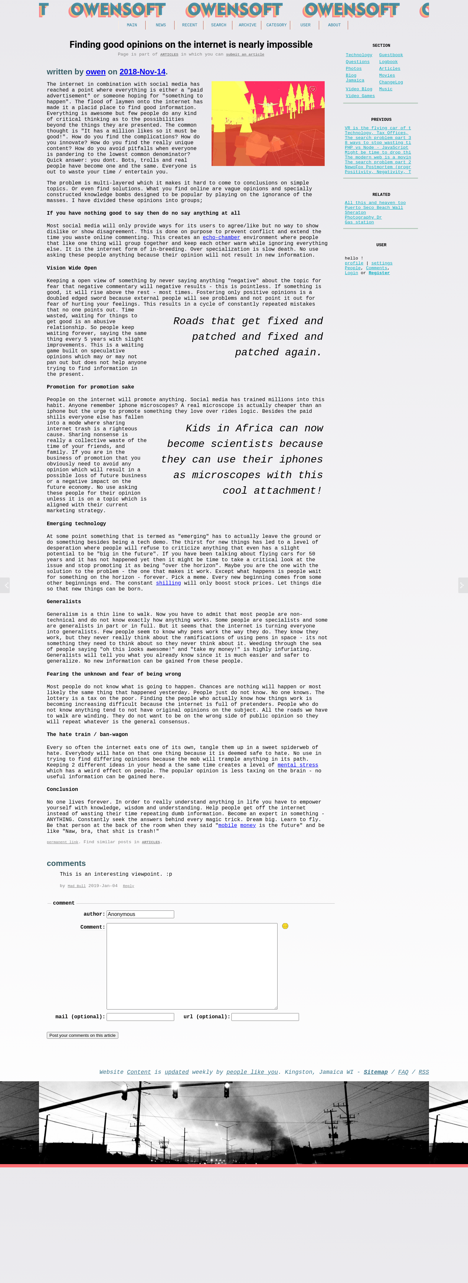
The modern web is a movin (378, 178)
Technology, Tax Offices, (377, 147)
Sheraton (355, 242)
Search (219, 26)
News (161, 26)
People (353, 306)
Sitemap (376, 1186)
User (305, 26)
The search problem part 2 (378, 184)
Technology (359, 58)
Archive (248, 26)
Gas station (359, 254)
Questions (358, 66)
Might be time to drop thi (378, 172)
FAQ (403, 1186)
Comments (376, 306)
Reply (128, 995)
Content (139, 1186)
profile (354, 300)
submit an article (245, 56)
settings (382, 300)
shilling (168, 648)
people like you (252, 1186)
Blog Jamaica (355, 85)
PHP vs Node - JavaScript (377, 165)
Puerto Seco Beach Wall (374, 236)
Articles (169, 56)
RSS (424, 1186)
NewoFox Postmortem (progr (378, 190)
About (334, 26)
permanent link (62, 951)
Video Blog (359, 98)
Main (132, 26)
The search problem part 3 (378, 153)
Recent (190, 26)
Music (386, 98)
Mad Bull (76, 995)
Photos (354, 74)
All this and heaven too (375, 229)
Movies (387, 82)
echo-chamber (221, 263)
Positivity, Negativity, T (378, 196)
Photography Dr (363, 248)
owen (96, 74)
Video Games (360, 106)
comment (64, 1013)
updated (177, 1186)
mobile (227, 931)
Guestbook (391, 58)
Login (351, 312)
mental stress (298, 861)
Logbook (388, 66)
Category (276, 26)
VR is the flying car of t (378, 141)
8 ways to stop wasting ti (378, 159)
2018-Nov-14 (142, 74)
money (248, 931)
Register (379, 312)
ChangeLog (391, 90)
